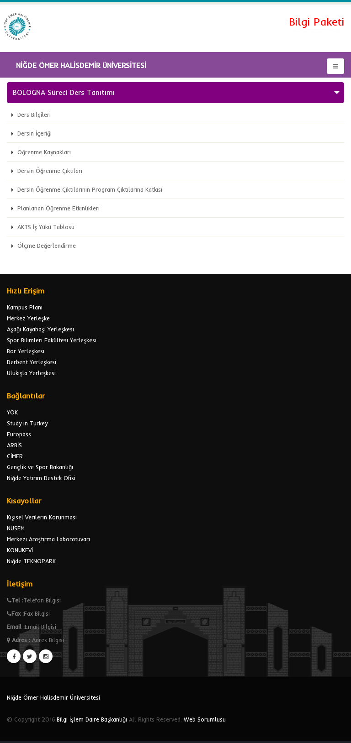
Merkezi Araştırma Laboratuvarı (48, 539)
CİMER (15, 456)
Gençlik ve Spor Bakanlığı (40, 467)
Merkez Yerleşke (28, 318)
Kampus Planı (25, 307)
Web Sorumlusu (205, 719)
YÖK (12, 412)
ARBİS (14, 445)
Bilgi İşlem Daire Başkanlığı (92, 719)
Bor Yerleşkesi (25, 351)
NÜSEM (16, 528)
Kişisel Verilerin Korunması (42, 517)
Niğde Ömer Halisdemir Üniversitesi (53, 697)
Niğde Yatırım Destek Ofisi (41, 477)
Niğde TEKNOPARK (31, 561)
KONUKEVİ (20, 550)
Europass (19, 434)
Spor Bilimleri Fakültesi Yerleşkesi (51, 340)
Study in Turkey (27, 423)
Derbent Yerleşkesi (31, 362)
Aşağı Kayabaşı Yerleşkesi (40, 329)
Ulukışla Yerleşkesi (31, 373)
